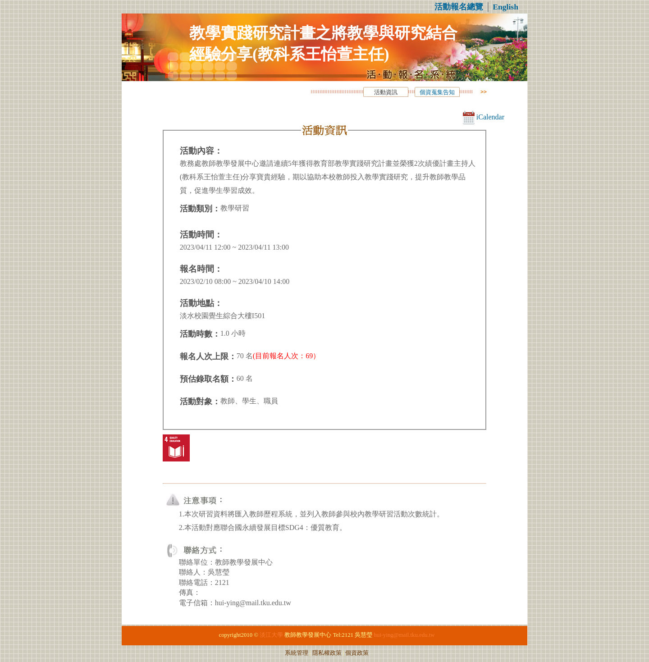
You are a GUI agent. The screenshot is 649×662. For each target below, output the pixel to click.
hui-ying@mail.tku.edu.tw (404, 635)
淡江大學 (271, 635)
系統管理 (296, 653)
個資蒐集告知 (437, 92)
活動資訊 (386, 92)
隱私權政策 (327, 653)
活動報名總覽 (458, 6)
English (505, 6)
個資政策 (357, 653)
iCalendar (483, 117)
